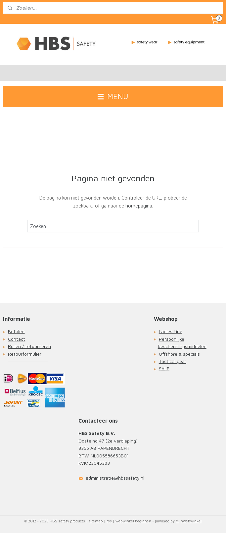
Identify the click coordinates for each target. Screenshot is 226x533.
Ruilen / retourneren (29, 346)
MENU (113, 96)
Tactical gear (172, 361)
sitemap (96, 521)
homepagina (138, 206)
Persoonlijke (171, 339)
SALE (164, 368)
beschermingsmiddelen (182, 346)
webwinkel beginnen (133, 521)
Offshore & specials (179, 354)
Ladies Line (170, 331)
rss (109, 521)
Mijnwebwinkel (189, 521)
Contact (16, 339)
